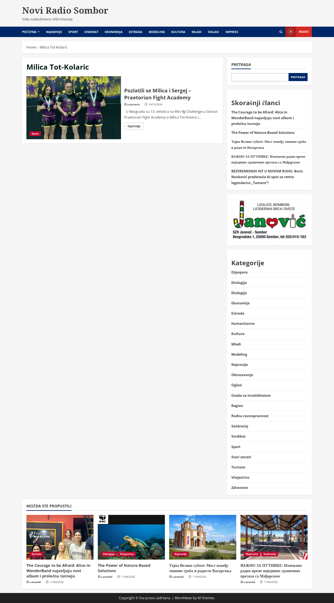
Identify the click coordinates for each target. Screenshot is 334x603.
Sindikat (91, 32)
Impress (231, 32)
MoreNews (183, 598)
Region (237, 405)
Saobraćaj (239, 426)
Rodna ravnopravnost (250, 416)
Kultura (178, 32)
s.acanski (35, 582)
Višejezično (240, 477)
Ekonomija (113, 32)
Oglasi (213, 32)
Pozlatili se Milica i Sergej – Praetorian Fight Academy (73, 107)
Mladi (197, 32)
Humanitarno (243, 323)
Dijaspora (239, 272)
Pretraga (241, 64)
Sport (73, 32)
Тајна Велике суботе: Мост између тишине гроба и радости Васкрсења (200, 568)
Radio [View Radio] (297, 32)
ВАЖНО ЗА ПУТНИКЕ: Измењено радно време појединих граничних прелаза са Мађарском (271, 571)
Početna (29, 32)
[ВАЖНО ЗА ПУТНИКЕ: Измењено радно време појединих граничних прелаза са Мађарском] (274, 537)
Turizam (238, 467)
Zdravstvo (239, 487)
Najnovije (54, 32)
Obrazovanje (242, 374)
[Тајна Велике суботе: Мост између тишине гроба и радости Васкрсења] (202, 537)
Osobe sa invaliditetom (251, 395)
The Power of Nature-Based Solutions (263, 132)
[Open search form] (280, 32)
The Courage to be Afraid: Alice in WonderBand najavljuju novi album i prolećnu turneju (262, 118)
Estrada (135, 32)
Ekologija (239, 282)
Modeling (157, 32)
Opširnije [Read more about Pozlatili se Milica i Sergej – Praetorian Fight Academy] (136, 127)
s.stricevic (133, 104)
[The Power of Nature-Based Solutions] (131, 537)
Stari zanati (241, 457)
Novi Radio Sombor (65, 10)
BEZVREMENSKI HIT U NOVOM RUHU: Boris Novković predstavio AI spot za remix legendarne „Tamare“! (267, 177)
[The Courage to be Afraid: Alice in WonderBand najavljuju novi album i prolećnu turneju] (60, 537)
